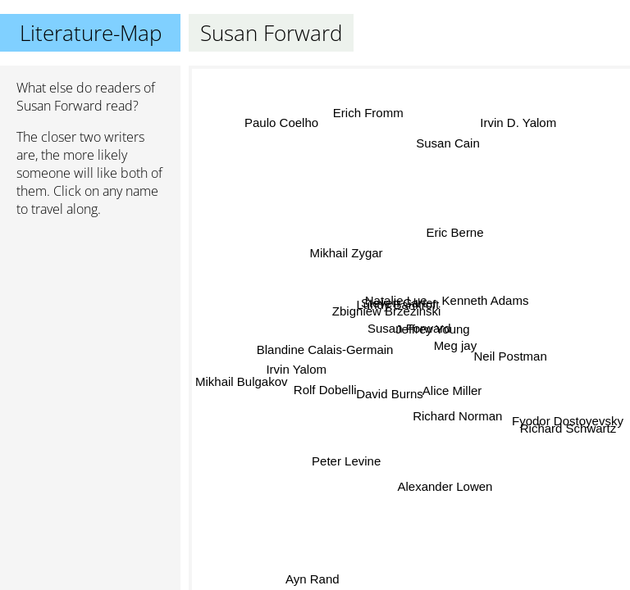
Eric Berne (453, 231)
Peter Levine (344, 458)
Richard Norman (455, 417)
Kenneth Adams (484, 298)
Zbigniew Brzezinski (386, 312)
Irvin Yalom (297, 372)
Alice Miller (452, 390)
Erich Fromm (368, 113)
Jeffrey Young (432, 328)
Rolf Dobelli (325, 389)
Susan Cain (446, 144)
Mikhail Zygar (345, 253)
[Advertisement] (90, 317)
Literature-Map (91, 33)
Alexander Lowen (444, 485)
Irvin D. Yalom (519, 123)
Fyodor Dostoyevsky (567, 418)
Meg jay (455, 345)
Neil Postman (509, 357)
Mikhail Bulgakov (241, 380)
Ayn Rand (314, 579)
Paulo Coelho (282, 122)
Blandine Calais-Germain (325, 347)
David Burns (390, 395)
